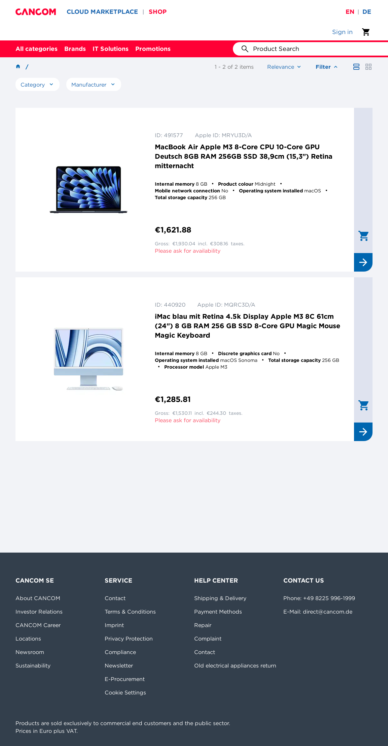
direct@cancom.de (327, 611)
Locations (28, 638)
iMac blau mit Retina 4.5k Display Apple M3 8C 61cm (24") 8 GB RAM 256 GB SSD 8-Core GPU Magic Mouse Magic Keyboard (247, 325)
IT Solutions (111, 49)
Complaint (207, 638)
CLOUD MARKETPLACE (102, 11)
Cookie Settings (125, 692)
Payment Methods (218, 611)
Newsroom (29, 652)
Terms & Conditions (130, 611)
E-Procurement (125, 679)
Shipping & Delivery (220, 598)
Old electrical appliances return (235, 665)
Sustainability (32, 665)
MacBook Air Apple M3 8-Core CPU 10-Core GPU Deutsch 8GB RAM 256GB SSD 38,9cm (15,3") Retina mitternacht (243, 156)
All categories (36, 49)
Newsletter (119, 665)
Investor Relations (39, 611)
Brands (75, 49)
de (366, 11)
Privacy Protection (129, 638)
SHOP (158, 11)
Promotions (153, 49)
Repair (202, 625)
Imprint (114, 625)
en (350, 11)
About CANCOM (37, 598)
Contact (115, 598)
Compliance (120, 652)
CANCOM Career (38, 625)
